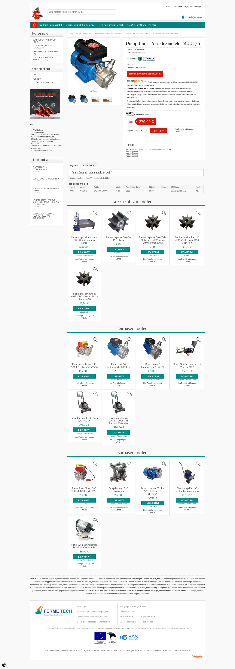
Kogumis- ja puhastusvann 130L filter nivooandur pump (84, 240)
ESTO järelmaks (37, 132)
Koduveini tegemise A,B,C (41, 150)
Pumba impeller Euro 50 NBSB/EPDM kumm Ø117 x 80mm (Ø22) (84, 297)
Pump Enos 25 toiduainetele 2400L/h (166, 33)
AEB (34, 75)
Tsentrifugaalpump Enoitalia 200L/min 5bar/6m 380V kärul (118, 421)
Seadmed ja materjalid (50, 24)
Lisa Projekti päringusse (183, 129)
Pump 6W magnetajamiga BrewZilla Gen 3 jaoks (84, 546)
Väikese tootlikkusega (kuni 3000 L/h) (137, 33)
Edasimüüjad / (130, 616)
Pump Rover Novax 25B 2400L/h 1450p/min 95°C (84, 365)
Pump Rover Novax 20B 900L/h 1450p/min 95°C (84, 489)
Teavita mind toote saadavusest (145, 74)
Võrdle (177, 131)
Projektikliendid (147, 616)
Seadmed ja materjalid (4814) (44, 41)
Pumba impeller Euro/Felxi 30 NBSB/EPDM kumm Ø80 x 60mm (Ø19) (153, 240)
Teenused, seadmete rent (110, 24)
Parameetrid (88, 165)
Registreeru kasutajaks (193, 6)
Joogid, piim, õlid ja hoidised (80, 24)
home (71, 33)
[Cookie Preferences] (4, 665)
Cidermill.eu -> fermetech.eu (46, 169)
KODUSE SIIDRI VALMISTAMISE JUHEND (46, 190)
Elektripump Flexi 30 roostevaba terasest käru (187, 489)
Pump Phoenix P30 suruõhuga (118, 489)
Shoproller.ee (197, 656)
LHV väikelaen (37, 130)
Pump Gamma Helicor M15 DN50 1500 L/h (187, 365)
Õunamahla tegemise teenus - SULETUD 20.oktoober (46, 217)
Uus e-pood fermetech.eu (46, 180)
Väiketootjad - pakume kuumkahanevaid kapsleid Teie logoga (46, 203)
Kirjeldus (74, 165)
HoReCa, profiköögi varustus (141, 24)
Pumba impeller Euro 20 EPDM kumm (118, 239)
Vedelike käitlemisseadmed (103, 33)
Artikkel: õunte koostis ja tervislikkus (45, 135)
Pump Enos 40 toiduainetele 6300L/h (152, 365)
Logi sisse (178, 6)
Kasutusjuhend (132, 152)
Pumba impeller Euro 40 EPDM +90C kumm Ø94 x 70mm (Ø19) (187, 240)
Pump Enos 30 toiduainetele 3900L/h (118, 365)
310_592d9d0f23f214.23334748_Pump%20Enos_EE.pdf (148, 150)
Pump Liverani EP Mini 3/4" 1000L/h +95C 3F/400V (152, 491)
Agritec (37, 79)
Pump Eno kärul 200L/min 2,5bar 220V (84, 419)
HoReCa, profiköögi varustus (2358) (43, 58)
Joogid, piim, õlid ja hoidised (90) (42, 47)
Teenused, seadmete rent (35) (46, 53)
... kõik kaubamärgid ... (44, 83)
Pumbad (118, 33)
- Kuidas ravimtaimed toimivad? (42, 137)
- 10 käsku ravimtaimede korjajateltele (45, 139)
